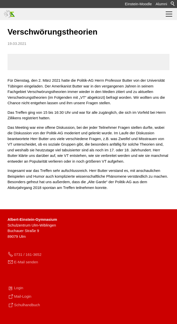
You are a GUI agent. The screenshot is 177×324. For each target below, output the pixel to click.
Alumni (161, 4)
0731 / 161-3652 (27, 254)
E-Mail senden (26, 262)
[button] (169, 14)
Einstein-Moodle (138, 4)
